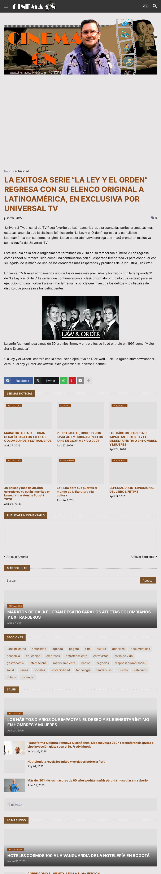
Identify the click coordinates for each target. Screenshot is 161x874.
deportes (118, 648)
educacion (33, 656)
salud (10, 670)
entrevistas (100, 656)
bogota (74, 648)
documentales (140, 648)
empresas (53, 656)
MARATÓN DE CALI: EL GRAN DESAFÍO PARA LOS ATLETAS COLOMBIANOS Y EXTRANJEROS (28, 436)
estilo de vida (123, 656)
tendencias (104, 670)
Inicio (7, 171)
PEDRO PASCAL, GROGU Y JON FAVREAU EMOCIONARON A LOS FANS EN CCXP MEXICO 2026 (80, 436)
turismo (123, 670)
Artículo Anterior (17, 556)
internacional (38, 663)
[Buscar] (72, 580)
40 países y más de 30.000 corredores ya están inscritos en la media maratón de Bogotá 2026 (27, 493)
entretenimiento (76, 656)
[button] (6, 6)
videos (11, 677)
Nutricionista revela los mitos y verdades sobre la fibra (66, 761)
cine (88, 648)
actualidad (22, 171)
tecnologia (83, 670)
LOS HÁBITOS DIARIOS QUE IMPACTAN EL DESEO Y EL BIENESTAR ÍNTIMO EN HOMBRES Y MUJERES (133, 438)
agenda (57, 648)
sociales (39, 670)
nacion (85, 663)
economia (13, 656)
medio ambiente (64, 663)
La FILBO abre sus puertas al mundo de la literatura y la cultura (77, 491)
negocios (102, 663)
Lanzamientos (16, 648)
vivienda (27, 677)
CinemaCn (15, 804)
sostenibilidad (60, 670)
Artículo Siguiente (143, 556)
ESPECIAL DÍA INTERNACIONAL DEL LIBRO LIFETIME (131, 489)
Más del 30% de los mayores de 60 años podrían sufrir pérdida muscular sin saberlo (87, 780)
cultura (101, 648)
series (24, 670)
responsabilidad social (130, 663)
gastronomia (15, 663)
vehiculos (140, 670)
